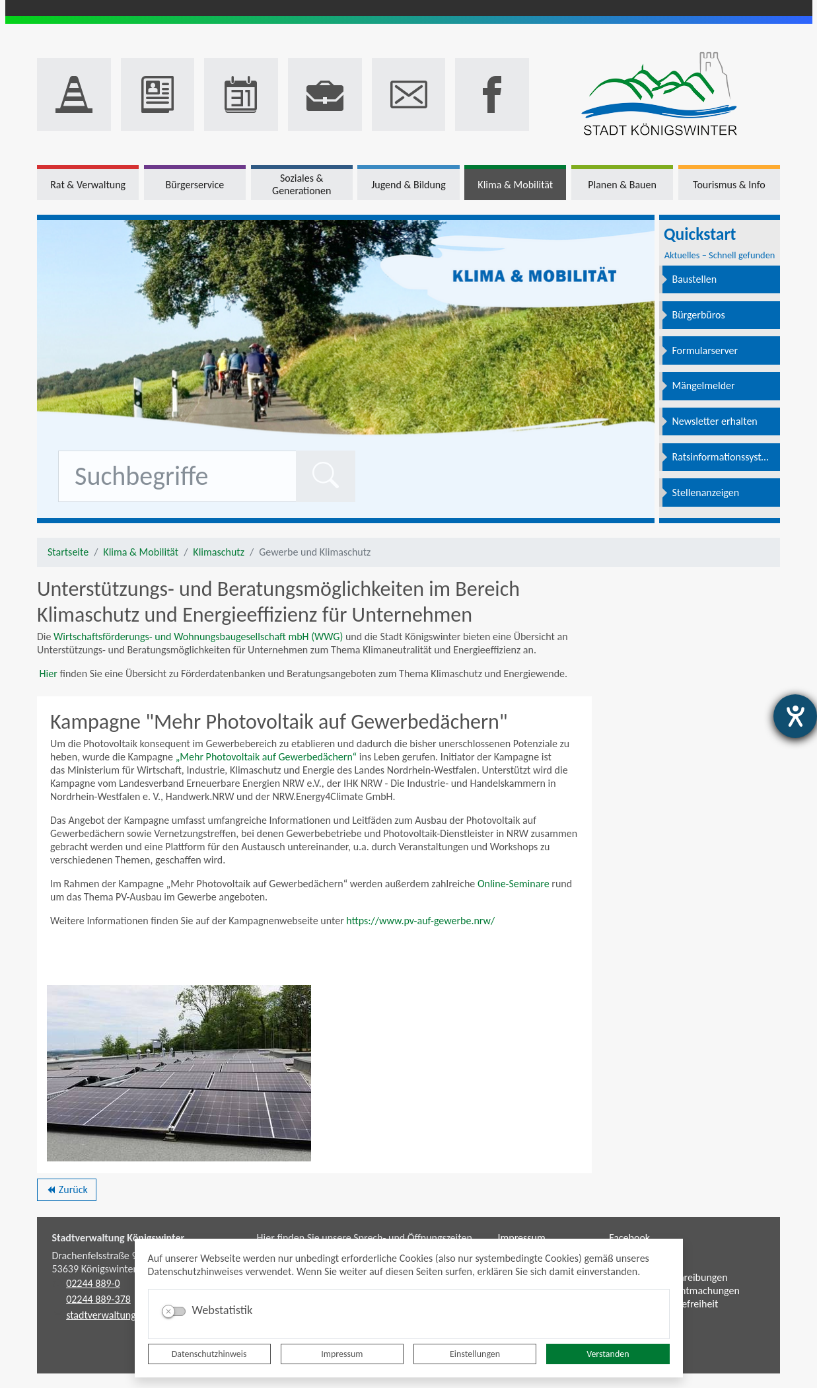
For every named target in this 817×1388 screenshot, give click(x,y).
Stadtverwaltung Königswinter (118, 1237)
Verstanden (607, 1354)
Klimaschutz (218, 552)
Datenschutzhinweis (209, 1354)
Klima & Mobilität (140, 552)
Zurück (66, 1191)
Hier (47, 673)
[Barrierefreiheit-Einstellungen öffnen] (795, 716)
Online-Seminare (514, 883)
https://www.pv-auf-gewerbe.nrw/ (420, 920)
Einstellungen (475, 1354)
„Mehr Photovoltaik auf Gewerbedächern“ (266, 756)
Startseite (68, 552)
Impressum (342, 1354)
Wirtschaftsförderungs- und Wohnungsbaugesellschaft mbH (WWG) (198, 636)
